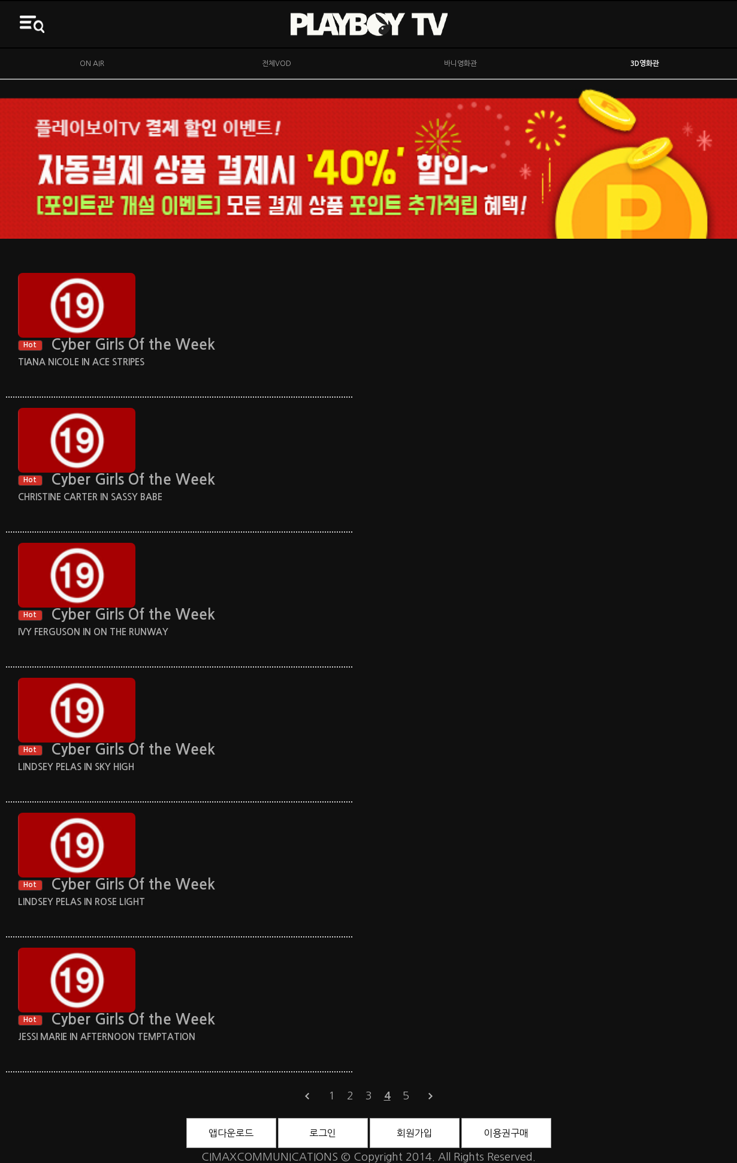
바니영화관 (460, 63)
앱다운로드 (231, 1133)
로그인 (322, 1133)
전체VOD (276, 63)
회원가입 (415, 1133)
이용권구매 (506, 1133)
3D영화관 (644, 63)
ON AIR (92, 63)
